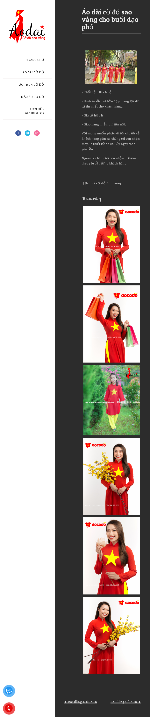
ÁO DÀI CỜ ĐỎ (33, 72)
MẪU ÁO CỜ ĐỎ (32, 97)
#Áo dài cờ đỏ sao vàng (101, 183)
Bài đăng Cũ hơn (124, 702)
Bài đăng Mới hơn (82, 702)
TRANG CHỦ (35, 60)
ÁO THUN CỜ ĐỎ (31, 84)
